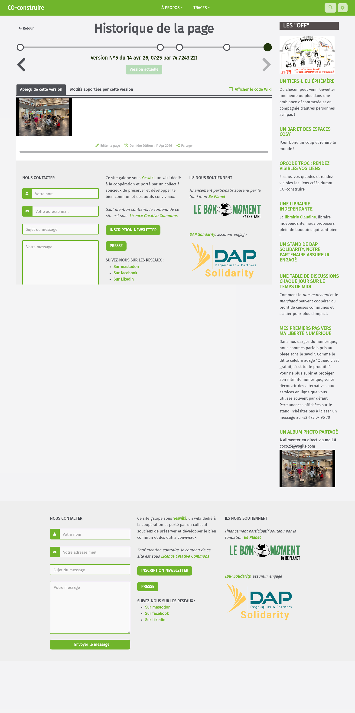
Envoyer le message (91, 644)
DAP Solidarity (237, 576)
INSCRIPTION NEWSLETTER (164, 570)
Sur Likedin (155, 619)
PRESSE (147, 586)
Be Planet (252, 537)
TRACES (201, 7)
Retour (26, 28)
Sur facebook (157, 613)
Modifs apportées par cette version (101, 89)
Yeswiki (179, 518)
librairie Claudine (300, 217)
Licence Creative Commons (185, 556)
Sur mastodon (157, 607)
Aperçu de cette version (41, 89)
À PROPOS (171, 7)
